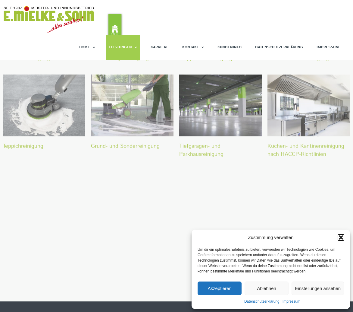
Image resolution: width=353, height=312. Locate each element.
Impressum (291, 301)
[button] (341, 237)
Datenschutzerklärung (262, 301)
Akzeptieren (219, 288)
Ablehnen (266, 288)
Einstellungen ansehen (318, 288)
